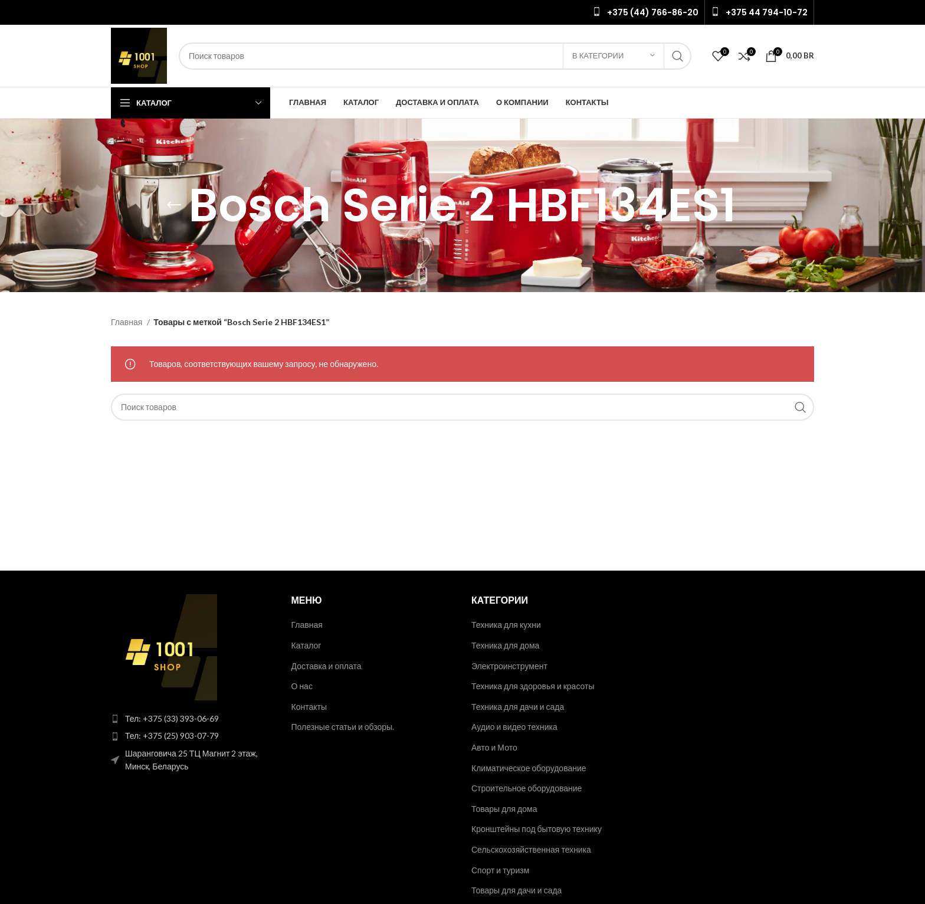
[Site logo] (139, 55)
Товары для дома (504, 809)
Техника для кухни (506, 625)
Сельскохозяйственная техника (531, 849)
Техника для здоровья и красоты (533, 686)
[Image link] (164, 646)
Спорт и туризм (500, 870)
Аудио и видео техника (514, 727)
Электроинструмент (509, 666)
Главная (127, 322)
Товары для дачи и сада (516, 890)
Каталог (306, 645)
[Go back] (174, 205)
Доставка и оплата (326, 666)
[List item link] (192, 718)
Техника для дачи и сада (517, 707)
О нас (302, 686)
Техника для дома (505, 645)
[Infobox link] (645, 12)
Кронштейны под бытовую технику (536, 829)
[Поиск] (435, 56)
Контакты (309, 707)
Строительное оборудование (526, 788)
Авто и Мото (494, 747)
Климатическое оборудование (528, 768)
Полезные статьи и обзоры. (343, 727)
